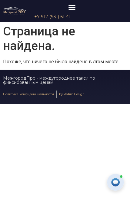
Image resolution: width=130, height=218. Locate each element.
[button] (72, 7)
